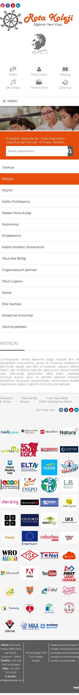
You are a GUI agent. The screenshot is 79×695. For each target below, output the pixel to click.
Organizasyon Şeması (19, 270)
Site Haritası (11, 304)
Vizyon (7, 190)
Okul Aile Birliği (14, 258)
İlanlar (7, 293)
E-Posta (45, 142)
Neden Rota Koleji (16, 213)
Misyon (37, 116)
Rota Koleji (7, 116)
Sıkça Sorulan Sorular (21, 142)
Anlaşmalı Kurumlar (17, 315)
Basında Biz (30, 138)
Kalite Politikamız (16, 201)
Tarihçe (8, 167)
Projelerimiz (11, 236)
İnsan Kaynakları (53, 138)
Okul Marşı (13, 87)
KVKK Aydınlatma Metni (55, 401)
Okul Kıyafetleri (14, 327)
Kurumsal (23, 116)
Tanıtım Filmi (39, 87)
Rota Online (39, 74)
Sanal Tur (65, 87)
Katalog (65, 74)
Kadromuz (10, 224)
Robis (13, 74)
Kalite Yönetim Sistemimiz (23, 247)
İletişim (58, 142)
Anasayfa (12, 138)
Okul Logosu (12, 281)
